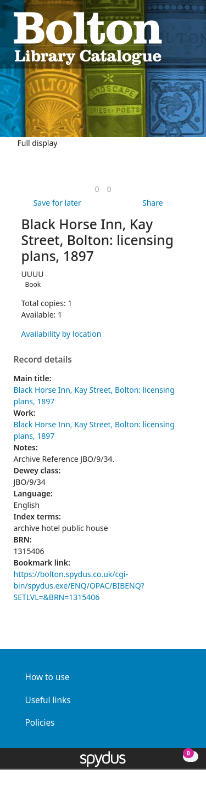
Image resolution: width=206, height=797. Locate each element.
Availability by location (61, 334)
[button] (173, 37)
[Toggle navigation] (187, 37)
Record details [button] (43, 360)
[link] (96, 189)
